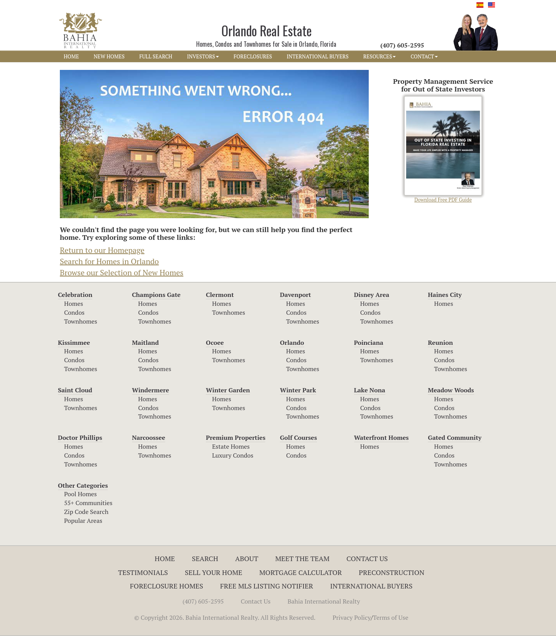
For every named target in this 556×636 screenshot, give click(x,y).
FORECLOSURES (253, 56)
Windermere (150, 390)
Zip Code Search (86, 511)
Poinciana (368, 342)
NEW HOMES (108, 56)
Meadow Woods (451, 390)
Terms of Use (391, 617)
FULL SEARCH (156, 56)
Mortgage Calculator (300, 572)
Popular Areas (83, 520)
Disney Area (372, 294)
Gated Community (454, 437)
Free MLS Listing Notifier (266, 585)
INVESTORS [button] (203, 56)
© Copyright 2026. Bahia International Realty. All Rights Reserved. (224, 617)
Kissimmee (74, 342)
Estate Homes (230, 446)
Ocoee (215, 342)
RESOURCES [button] (379, 56)
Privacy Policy (351, 617)
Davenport (295, 294)
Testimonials (143, 572)
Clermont (220, 294)
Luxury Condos (232, 455)
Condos (74, 312)
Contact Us (367, 558)
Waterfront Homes (381, 437)
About (246, 558)
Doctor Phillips (80, 437)
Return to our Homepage (102, 250)
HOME (71, 56)
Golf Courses (298, 437)
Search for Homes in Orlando (109, 261)
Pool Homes (80, 494)
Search (205, 558)
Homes (73, 303)
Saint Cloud (75, 390)
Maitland (145, 342)
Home (165, 558)
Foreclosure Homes (166, 585)
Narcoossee (148, 437)
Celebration (75, 294)
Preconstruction (391, 572)
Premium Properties (235, 437)
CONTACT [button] (424, 56)
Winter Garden (228, 390)
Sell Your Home (213, 572)
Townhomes (80, 321)
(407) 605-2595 (203, 601)
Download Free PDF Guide (443, 150)
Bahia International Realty (324, 601)
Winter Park (298, 390)
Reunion (440, 342)
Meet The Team (302, 558)
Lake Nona (369, 390)
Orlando (292, 342)
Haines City (444, 294)
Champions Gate (156, 294)
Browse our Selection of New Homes (121, 272)
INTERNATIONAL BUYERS (318, 56)
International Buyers (371, 585)
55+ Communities (88, 503)
